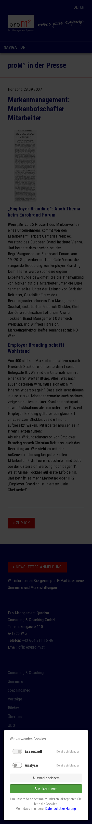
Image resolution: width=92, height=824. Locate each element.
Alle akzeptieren (46, 789)
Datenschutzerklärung (60, 809)
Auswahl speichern (46, 778)
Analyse (31, 765)
